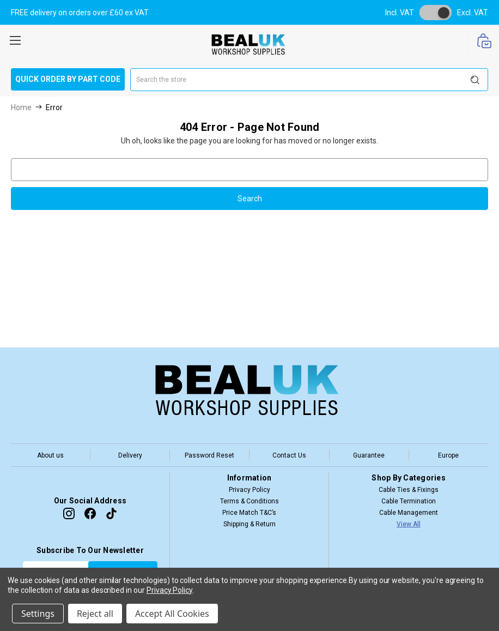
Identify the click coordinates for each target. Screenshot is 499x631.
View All (409, 524)
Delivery (130, 455)
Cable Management (408, 512)
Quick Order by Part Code (67, 79)
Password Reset (209, 455)
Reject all (95, 614)
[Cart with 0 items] (483, 41)
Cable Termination (408, 501)
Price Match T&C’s (249, 512)
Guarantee (369, 455)
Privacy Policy (249, 490)
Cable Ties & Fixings (409, 490)
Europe (448, 455)
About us (50, 455)
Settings (37, 614)
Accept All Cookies (172, 614)
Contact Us (289, 455)
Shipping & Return (249, 524)
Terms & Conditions (249, 501)
